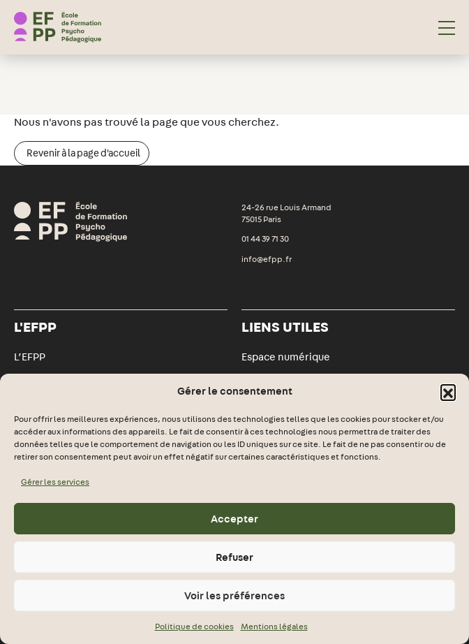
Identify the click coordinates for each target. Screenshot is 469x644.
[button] (448, 392)
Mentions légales (274, 626)
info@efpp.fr (266, 259)
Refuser (234, 557)
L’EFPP (29, 357)
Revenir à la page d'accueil (83, 153)
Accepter (234, 519)
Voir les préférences (234, 596)
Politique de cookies (194, 626)
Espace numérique (285, 357)
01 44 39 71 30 (265, 238)
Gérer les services (55, 482)
